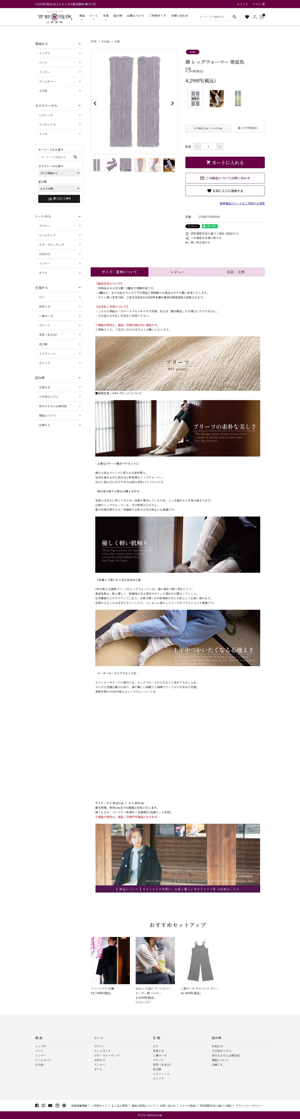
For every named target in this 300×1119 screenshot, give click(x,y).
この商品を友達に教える (203, 238)
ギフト (43, 273)
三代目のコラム (49, 397)
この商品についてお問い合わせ (225, 178)
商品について (47, 415)
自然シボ (44, 306)
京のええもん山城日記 (53, 406)
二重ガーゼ (46, 316)
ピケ (42, 297)
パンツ (43, 62)
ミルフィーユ (47, 353)
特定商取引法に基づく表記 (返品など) (212, 233)
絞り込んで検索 (59, 199)
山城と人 (44, 425)
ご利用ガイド (99, 1105)
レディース (46, 115)
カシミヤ (44, 363)
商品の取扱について (143, 1105)
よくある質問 (119, 1105)
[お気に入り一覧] (247, 17)
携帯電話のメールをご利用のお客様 (242, 203)
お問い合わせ (168, 1105)
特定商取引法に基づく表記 (216, 1105)
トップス (44, 53)
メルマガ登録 (187, 1105)
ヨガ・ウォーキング (51, 244)
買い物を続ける (197, 242)
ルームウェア (47, 235)
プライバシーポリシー (249, 1105)
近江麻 (43, 344)
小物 (117, 41)
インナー (44, 72)
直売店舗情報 (79, 1105)
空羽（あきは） (49, 335)
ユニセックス (47, 124)
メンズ (43, 134)
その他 (105, 41)
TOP (94, 41)
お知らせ (44, 387)
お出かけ (44, 254)
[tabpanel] (134, 101)
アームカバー (47, 81)
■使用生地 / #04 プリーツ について (118, 393)
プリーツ (44, 325)
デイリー (44, 226)
